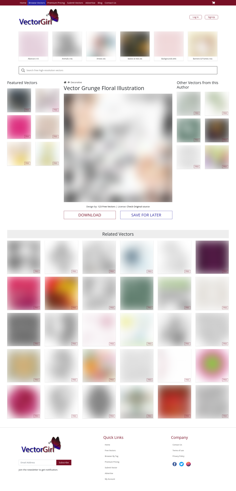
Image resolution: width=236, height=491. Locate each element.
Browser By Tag (111, 456)
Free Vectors (110, 450)
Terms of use (178, 450)
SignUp (211, 17)
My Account (110, 479)
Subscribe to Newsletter (31, 456)
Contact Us (110, 2)
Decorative (76, 82)
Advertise (90, 2)
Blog (100, 2)
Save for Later (146, 215)
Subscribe (64, 462)
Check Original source (138, 206)
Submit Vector (111, 467)
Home (23, 2)
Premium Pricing (56, 2)
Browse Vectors (37, 2)
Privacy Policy (179, 456)
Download (89, 215)
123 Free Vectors (106, 206)
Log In (196, 17)
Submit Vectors (75, 2)
